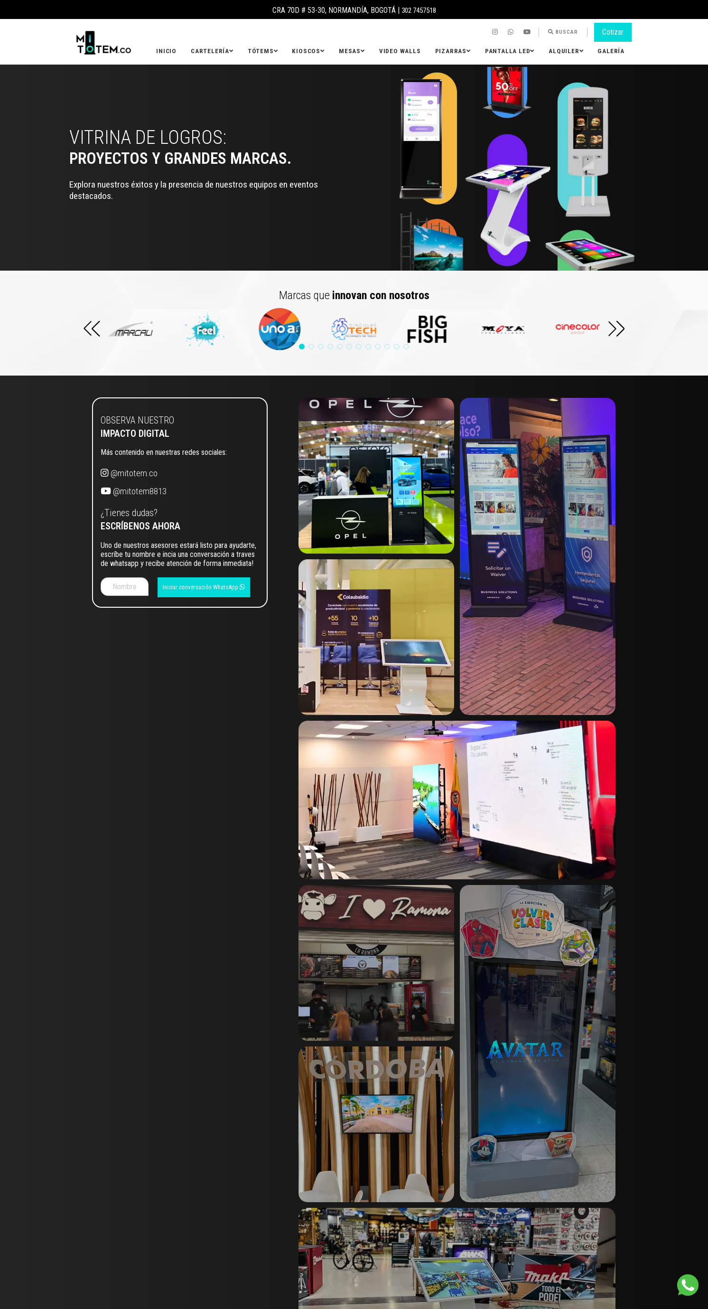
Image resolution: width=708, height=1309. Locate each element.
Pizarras (453, 51)
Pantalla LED (509, 51)
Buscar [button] (563, 32)
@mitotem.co (129, 473)
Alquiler (566, 51)
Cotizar (613, 32)
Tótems (263, 51)
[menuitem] (496, 32)
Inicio (166, 51)
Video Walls (400, 51)
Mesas (352, 51)
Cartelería (212, 51)
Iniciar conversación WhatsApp (204, 587)
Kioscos (308, 51)
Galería (610, 51)
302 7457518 (418, 10)
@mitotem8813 (134, 491)
